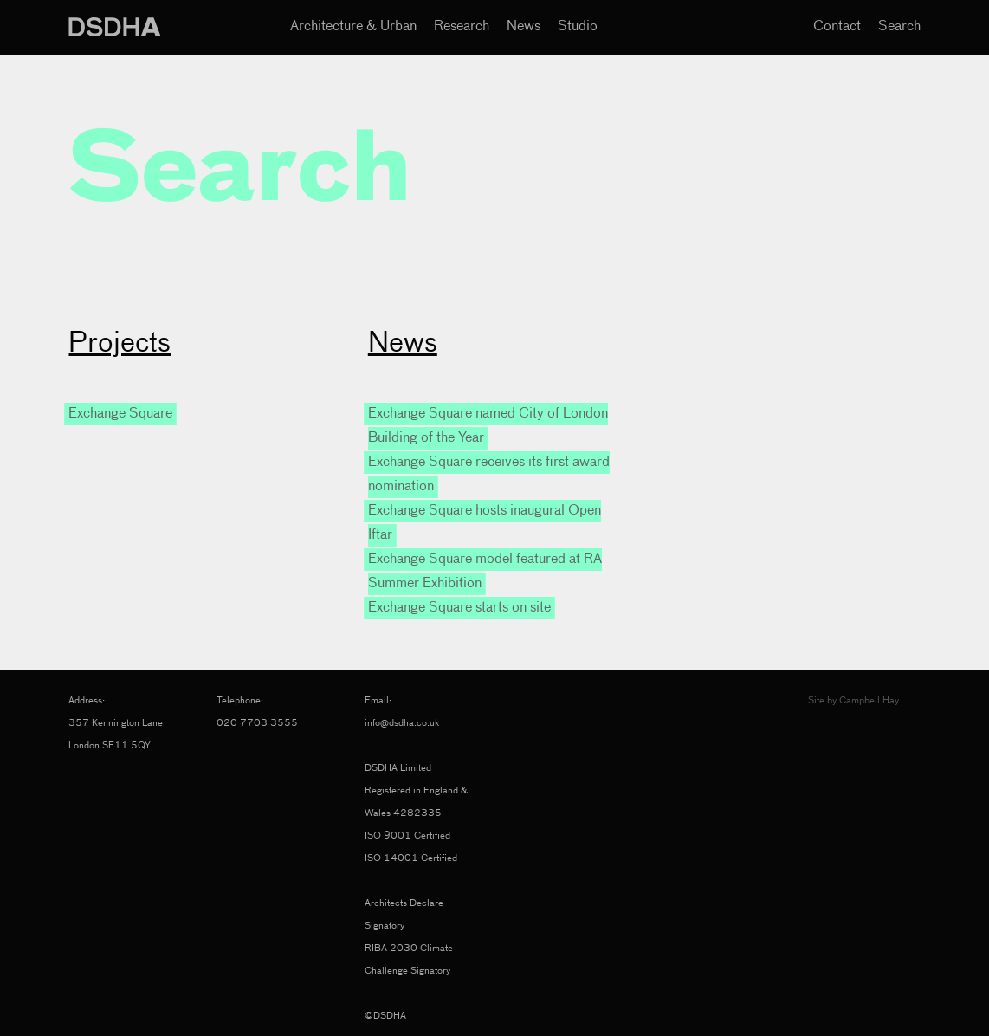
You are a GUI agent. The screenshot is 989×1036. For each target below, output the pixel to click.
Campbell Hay (869, 700)
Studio (578, 27)
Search (899, 27)
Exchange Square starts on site (459, 608)
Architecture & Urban (353, 27)
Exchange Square (120, 414)
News (523, 27)
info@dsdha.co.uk (402, 723)
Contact (837, 27)
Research (461, 27)
